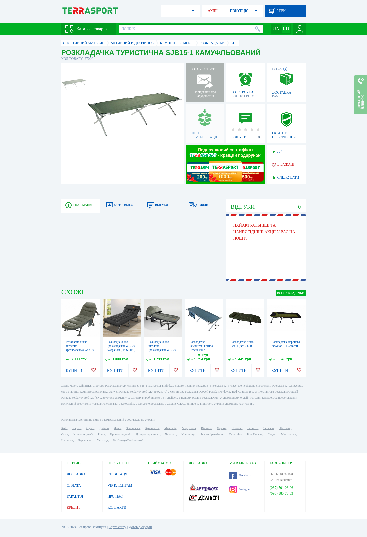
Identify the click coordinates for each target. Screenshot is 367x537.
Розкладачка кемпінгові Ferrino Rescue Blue (201, 346)
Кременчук (188, 434)
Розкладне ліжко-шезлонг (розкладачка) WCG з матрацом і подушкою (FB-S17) (80, 350)
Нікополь (67, 440)
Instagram (240, 489)
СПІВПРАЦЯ (117, 474)
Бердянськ (84, 440)
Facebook (240, 475)
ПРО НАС (115, 496)
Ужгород (102, 440)
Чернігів (252, 428)
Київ (64, 428)
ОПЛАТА (74, 485)
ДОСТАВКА (76, 474)
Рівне (101, 434)
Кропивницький (120, 434)
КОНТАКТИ (117, 507)
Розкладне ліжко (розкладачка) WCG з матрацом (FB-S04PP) (121, 346)
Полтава (237, 428)
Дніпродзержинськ (148, 434)
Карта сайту (117, 527)
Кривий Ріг (152, 428)
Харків (76, 428)
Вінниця (206, 428)
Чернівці (170, 434)
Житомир (285, 428)
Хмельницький (83, 434)
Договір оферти (140, 527)
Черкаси (268, 428)
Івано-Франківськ (212, 434)
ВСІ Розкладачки (290, 293)
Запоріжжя (133, 428)
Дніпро (104, 428)
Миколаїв (170, 428)
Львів (117, 428)
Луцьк (272, 434)
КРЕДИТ (73, 507)
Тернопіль (235, 434)
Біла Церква (254, 434)
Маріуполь (189, 428)
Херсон (221, 428)
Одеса (90, 428)
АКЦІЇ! (213, 11)
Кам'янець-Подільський (128, 440)
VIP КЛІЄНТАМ (120, 485)
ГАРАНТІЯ (75, 496)
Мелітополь (288, 434)
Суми (64, 434)
